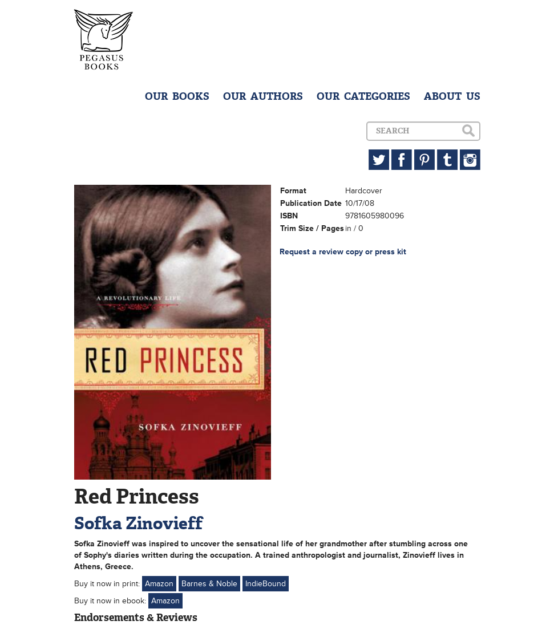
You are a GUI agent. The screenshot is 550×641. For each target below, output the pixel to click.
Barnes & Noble (209, 584)
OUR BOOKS (177, 96)
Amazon (159, 584)
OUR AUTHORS (263, 96)
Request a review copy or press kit (343, 252)
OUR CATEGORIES (363, 96)
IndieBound (265, 584)
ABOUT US (452, 96)
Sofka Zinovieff (138, 523)
